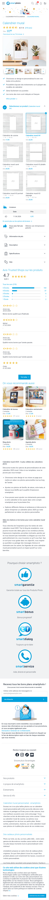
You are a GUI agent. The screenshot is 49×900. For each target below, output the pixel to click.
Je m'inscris (8, 699)
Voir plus (24, 377)
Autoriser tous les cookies (37, 895)
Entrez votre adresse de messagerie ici (18, 691)
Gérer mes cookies (11, 896)
